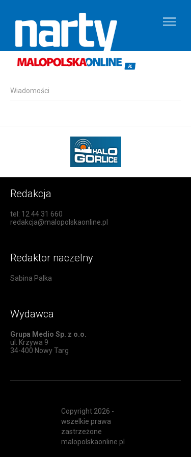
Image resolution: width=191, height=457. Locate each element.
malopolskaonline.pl (93, 442)
